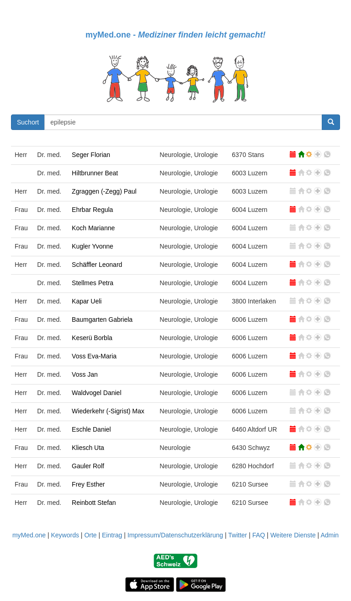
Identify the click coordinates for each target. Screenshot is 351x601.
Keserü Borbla (92, 337)
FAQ (258, 535)
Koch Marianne (93, 228)
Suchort (28, 122)
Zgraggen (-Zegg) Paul (104, 191)
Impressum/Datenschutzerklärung (175, 535)
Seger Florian (91, 154)
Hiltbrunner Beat (95, 173)
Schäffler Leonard (97, 264)
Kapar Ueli (86, 301)
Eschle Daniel (91, 429)
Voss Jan (85, 374)
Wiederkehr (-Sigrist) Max (108, 411)
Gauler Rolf (88, 466)
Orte (90, 535)
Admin (329, 535)
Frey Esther (88, 484)
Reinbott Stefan (94, 502)
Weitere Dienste (292, 535)
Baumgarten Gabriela (102, 319)
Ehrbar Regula (92, 209)
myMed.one (29, 535)
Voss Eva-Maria (94, 356)
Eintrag (112, 535)
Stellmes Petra (92, 283)
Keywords (65, 535)
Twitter (237, 535)
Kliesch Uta (88, 447)
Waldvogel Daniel (96, 392)
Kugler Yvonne (92, 246)
